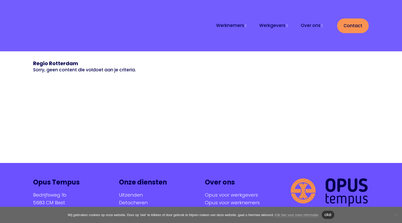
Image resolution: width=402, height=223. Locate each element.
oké (328, 214)
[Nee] (395, 215)
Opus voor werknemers (232, 202)
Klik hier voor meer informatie (296, 215)
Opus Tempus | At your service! (76, 25)
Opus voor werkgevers (231, 194)
